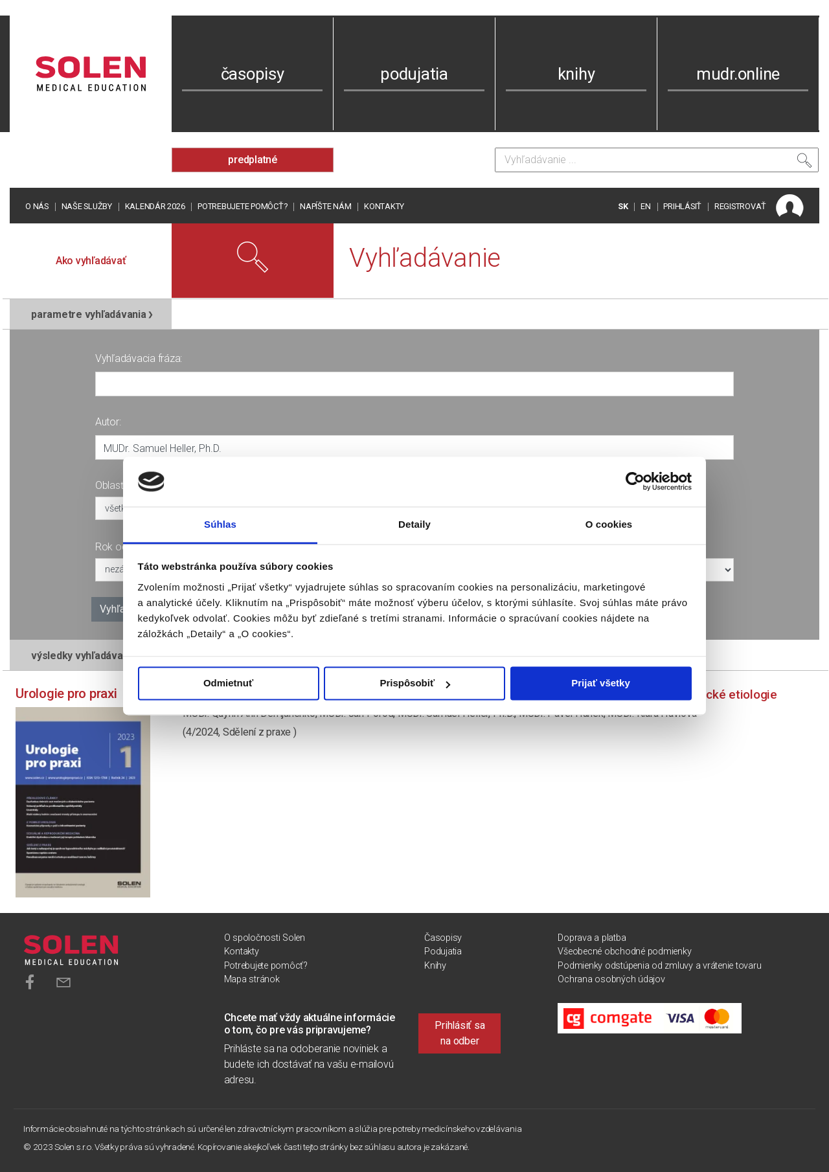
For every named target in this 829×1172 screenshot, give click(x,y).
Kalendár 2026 (155, 206)
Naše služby (87, 206)
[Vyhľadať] (804, 163)
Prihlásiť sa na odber (459, 1033)
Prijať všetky (600, 683)
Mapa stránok (252, 979)
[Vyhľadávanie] (657, 160)
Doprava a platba (592, 937)
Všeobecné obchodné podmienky (624, 951)
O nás (37, 206)
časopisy (252, 74)
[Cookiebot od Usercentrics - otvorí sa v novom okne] (635, 481)
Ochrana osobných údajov (611, 979)
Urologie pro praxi (66, 693)
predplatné (252, 159)
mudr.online (738, 74)
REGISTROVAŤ (740, 206)
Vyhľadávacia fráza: (138, 358)
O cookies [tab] (609, 524)
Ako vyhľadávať (91, 260)
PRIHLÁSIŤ (682, 206)
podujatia (414, 74)
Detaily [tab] (414, 524)
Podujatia (443, 951)
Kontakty (384, 206)
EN (646, 206)
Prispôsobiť (415, 683)
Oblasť (109, 485)
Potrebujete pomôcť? (242, 206)
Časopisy (443, 937)
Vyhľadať (120, 609)
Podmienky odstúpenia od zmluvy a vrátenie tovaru (659, 965)
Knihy (435, 965)
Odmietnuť (228, 683)
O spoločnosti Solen (264, 937)
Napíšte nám (325, 206)
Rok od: (112, 547)
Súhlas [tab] (220, 524)
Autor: (108, 422)
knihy (576, 74)
